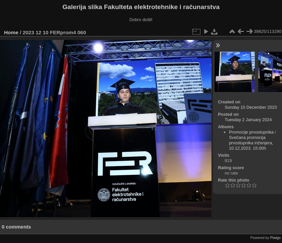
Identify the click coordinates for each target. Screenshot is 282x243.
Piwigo (275, 238)
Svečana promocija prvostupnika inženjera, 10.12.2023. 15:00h (251, 143)
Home (11, 32)
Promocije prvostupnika (251, 132)
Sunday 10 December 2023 (251, 107)
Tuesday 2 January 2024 (248, 119)
